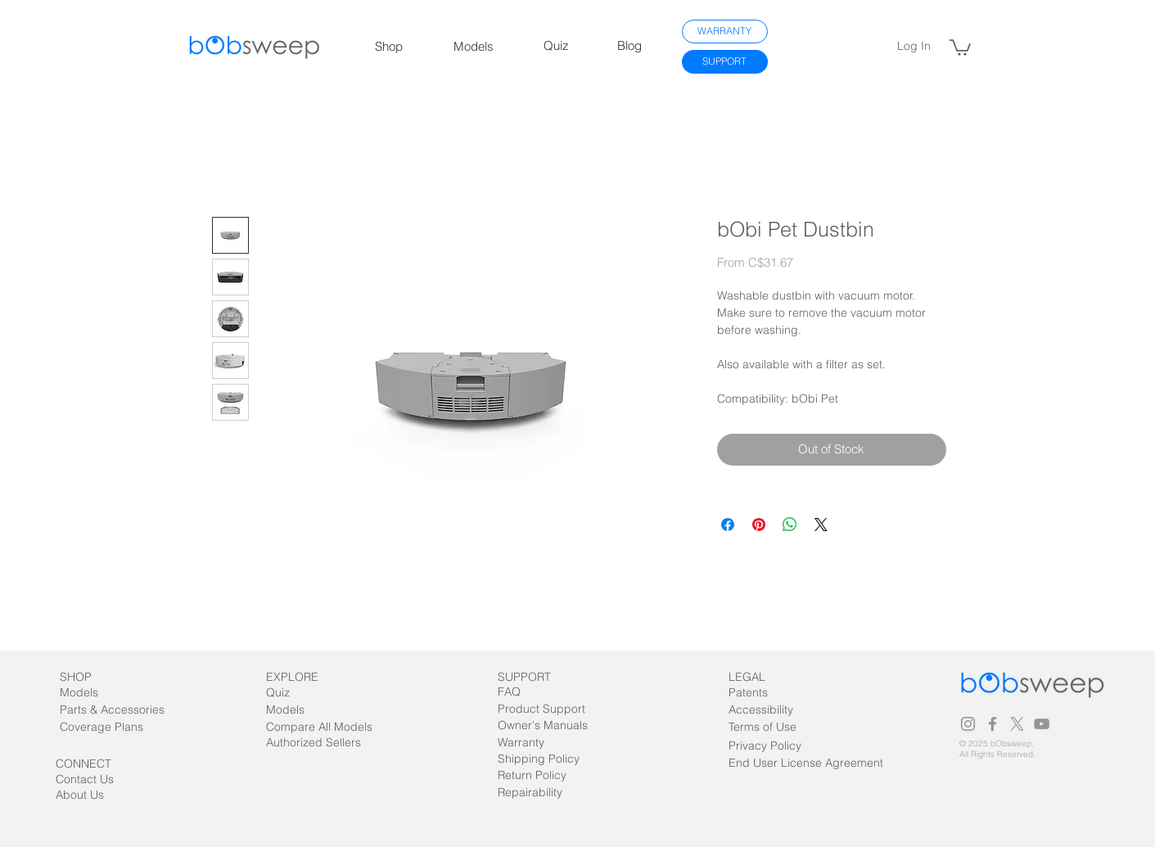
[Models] (93, 692)
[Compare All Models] (337, 727)
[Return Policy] (544, 775)
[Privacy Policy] (765, 746)
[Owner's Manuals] (543, 725)
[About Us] (101, 795)
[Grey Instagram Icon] (968, 723)
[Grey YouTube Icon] (1041, 723)
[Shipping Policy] (539, 759)
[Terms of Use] (784, 727)
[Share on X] (821, 524)
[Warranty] (528, 742)
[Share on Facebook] (728, 524)
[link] (960, 47)
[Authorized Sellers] (322, 742)
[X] (1017, 723)
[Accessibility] (762, 710)
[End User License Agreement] (806, 763)
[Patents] (762, 692)
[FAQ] (528, 692)
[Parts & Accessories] (128, 710)
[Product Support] (541, 709)
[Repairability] (544, 792)
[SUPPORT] (725, 62)
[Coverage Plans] (111, 727)
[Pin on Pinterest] (759, 524)
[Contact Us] (95, 779)
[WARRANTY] (725, 31)
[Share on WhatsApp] (790, 524)
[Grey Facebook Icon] (992, 723)
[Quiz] (296, 692)
